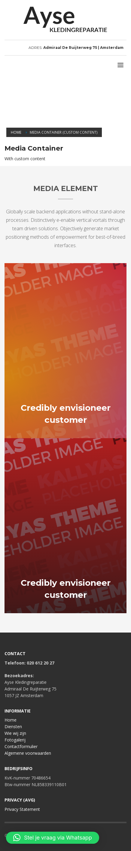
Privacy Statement (22, 809)
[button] (52, 838)
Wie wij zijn (15, 733)
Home (11, 720)
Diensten (13, 726)
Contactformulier (21, 746)
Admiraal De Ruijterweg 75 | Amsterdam (83, 47)
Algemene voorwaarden (28, 753)
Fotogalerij (15, 740)
